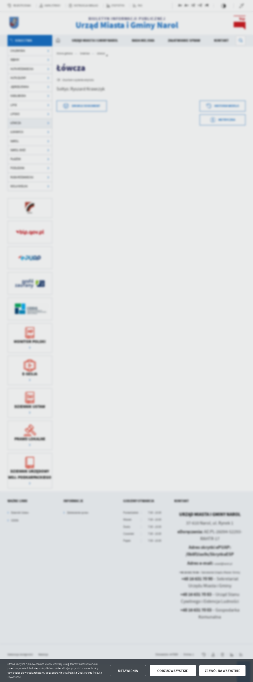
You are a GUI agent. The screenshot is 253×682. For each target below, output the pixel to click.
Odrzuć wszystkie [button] (172, 670)
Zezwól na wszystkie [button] (222, 670)
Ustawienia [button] (128, 670)
